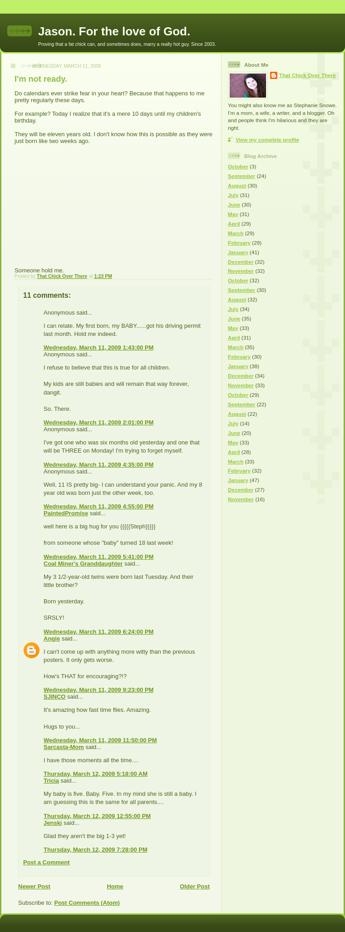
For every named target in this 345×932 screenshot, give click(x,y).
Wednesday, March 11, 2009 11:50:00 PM (100, 740)
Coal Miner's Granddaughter (83, 563)
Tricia (51, 780)
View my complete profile (267, 140)
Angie (52, 638)
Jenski (53, 822)
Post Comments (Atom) (87, 902)
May (233, 214)
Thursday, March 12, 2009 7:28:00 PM (96, 849)
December (241, 262)
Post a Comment (46, 862)
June (234, 204)
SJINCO (54, 696)
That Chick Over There (307, 75)
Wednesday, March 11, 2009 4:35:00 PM (98, 464)
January (238, 252)
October (238, 166)
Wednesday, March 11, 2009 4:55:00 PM (98, 506)
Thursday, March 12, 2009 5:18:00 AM (96, 773)
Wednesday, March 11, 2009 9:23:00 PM (98, 689)
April (234, 224)
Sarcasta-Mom (64, 747)
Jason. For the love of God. (114, 31)
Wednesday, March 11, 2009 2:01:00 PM (98, 422)
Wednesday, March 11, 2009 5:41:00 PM (98, 556)
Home (115, 886)
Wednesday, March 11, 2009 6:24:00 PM (98, 631)
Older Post (195, 886)
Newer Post (34, 886)
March (235, 233)
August (237, 185)
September (241, 176)
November (241, 271)
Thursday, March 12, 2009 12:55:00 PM (97, 816)
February (239, 243)
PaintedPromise (66, 513)
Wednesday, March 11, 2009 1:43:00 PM (98, 347)
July (233, 195)
